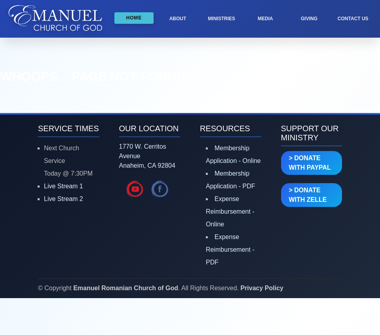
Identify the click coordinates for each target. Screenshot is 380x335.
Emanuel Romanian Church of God (125, 288)
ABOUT (177, 18)
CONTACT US (353, 18)
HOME (134, 18)
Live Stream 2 (63, 198)
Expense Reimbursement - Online (230, 211)
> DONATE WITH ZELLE (308, 195)
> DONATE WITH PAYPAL (310, 163)
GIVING (309, 18)
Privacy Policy (261, 288)
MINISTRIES (221, 18)
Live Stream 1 (63, 186)
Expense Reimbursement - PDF (230, 250)
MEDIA (265, 18)
